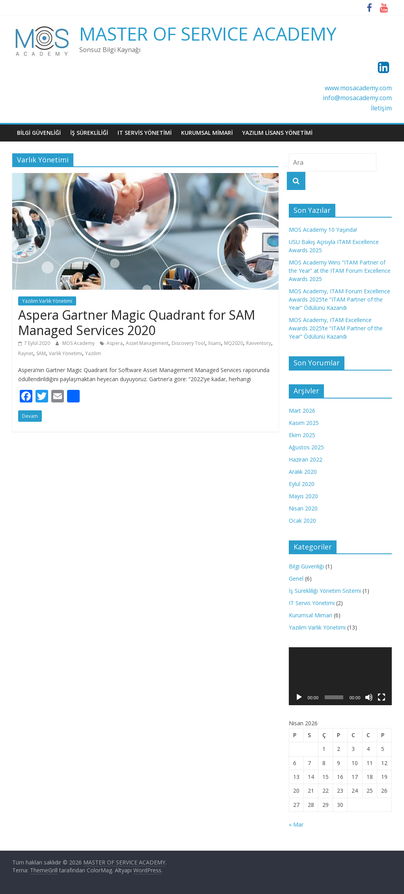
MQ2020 (233, 343)
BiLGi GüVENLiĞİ (39, 132)
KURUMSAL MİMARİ (207, 132)
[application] (340, 676)
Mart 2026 (302, 410)
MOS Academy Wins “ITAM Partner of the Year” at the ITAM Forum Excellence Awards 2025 (340, 271)
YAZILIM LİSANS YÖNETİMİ (277, 132)
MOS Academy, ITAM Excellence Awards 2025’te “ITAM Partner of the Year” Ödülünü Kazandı (336, 328)
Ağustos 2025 (306, 447)
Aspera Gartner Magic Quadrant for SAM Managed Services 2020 (136, 322)
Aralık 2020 (303, 471)
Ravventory (258, 343)
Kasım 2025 (304, 423)
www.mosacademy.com (358, 88)
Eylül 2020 (301, 484)
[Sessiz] (369, 697)
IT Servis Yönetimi (312, 603)
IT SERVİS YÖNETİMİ (145, 132)
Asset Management (147, 343)
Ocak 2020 (302, 520)
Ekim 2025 (302, 435)
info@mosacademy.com (357, 97)
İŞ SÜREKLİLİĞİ (89, 132)
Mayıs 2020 (303, 496)
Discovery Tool (188, 343)
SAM (41, 353)
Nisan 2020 (303, 508)
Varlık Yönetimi (65, 353)
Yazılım (93, 353)
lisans (214, 343)
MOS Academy (79, 343)
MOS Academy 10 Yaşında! (323, 229)
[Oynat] (299, 697)
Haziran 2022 (305, 459)
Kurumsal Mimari (310, 615)
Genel (296, 578)
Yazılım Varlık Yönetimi (47, 301)
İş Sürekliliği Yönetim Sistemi (325, 590)
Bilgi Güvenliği (306, 566)
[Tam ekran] (381, 697)
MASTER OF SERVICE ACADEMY (208, 33)
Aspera (115, 343)
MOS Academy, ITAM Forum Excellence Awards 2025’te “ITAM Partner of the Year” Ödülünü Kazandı (339, 299)
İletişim (381, 108)
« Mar (296, 824)
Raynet (25, 353)
